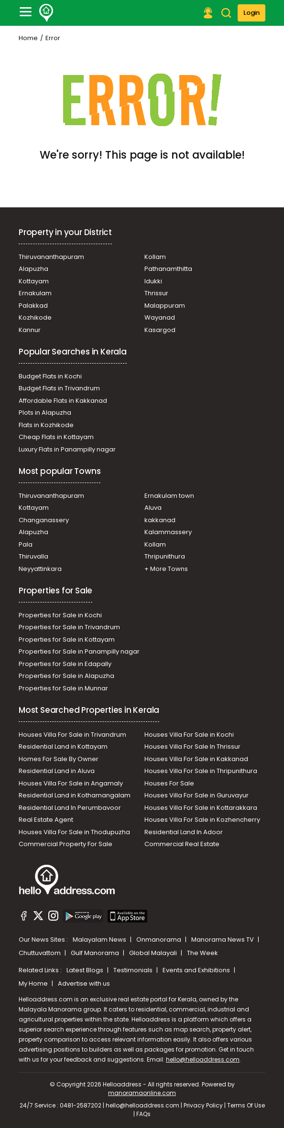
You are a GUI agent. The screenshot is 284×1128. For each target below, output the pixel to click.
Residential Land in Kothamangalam (75, 795)
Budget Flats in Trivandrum (59, 388)
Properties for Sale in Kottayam (67, 639)
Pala (26, 544)
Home (28, 38)
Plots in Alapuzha (45, 412)
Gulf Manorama (95, 952)
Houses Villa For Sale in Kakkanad (196, 758)
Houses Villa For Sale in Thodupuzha (74, 832)
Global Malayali (153, 952)
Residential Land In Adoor (183, 832)
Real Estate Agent (46, 819)
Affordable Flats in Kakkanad (63, 400)
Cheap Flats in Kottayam (56, 436)
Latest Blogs (85, 970)
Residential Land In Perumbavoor (70, 807)
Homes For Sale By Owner (58, 758)
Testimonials (133, 970)
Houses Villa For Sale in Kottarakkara (200, 807)
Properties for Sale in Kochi (60, 615)
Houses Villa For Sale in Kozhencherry (202, 819)
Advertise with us (84, 983)
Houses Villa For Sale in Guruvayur (196, 795)
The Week (202, 952)
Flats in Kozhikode (46, 425)
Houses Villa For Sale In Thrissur (192, 746)
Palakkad (33, 305)
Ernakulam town (169, 495)
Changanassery (44, 520)
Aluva (153, 507)
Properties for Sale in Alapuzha (66, 675)
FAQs (143, 1114)
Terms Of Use (246, 1105)
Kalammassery (168, 532)
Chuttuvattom (40, 952)
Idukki (153, 281)
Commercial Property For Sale (65, 844)
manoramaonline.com (142, 1093)
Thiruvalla (33, 556)
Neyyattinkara (40, 568)
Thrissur (156, 293)
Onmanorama (159, 939)
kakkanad (159, 520)
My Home (34, 983)
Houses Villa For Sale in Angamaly (71, 783)
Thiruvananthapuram (51, 256)
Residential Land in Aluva (57, 770)
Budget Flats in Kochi (50, 376)
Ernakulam (35, 293)
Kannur (30, 329)
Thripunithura (164, 556)
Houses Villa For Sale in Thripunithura (200, 770)
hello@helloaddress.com (203, 1059)
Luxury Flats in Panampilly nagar (67, 449)
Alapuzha (33, 268)
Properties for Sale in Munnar (63, 688)
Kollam (155, 256)
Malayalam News (100, 939)
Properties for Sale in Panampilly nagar (79, 651)
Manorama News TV (223, 939)
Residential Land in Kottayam (63, 746)
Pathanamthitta (168, 268)
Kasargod (159, 329)
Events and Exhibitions (197, 970)
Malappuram (164, 305)
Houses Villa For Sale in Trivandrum (72, 734)
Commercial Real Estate (181, 844)
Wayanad (159, 317)
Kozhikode (35, 317)
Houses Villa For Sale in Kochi (189, 734)
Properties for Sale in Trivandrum (69, 627)
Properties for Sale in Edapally (65, 663)
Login (251, 12)
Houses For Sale (169, 783)
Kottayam (34, 281)
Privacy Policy (203, 1105)
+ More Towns (166, 568)
